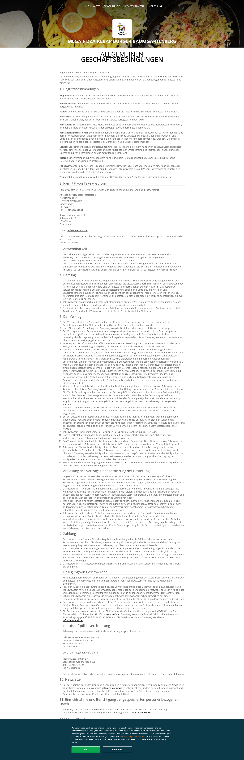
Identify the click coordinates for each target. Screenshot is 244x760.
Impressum (155, 6)
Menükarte (92, 6)
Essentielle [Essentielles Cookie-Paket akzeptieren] (117, 749)
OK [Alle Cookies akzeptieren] (86, 749)
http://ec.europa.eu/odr (107, 614)
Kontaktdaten (134, 6)
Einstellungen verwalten (133, 736)
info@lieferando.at (78, 230)
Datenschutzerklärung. (141, 712)
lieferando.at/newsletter (115, 687)
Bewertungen (112, 6)
